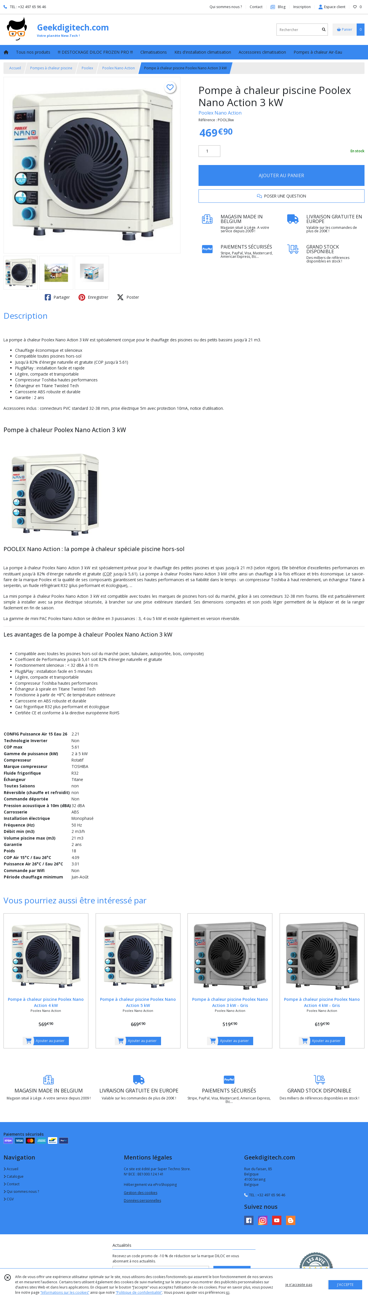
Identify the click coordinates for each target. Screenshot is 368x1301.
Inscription (302, 6)
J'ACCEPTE (345, 1284)
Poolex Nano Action (118, 68)
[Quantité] (209, 151)
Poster (128, 297)
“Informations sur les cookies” (64, 1292)
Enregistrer (93, 297)
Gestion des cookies (140, 1192)
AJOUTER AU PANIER (281, 175)
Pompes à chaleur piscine (51, 68)
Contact (256, 6)
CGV (8, 1199)
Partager (57, 297)
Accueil (15, 68)
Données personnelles (142, 1200)
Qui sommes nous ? (21, 1191)
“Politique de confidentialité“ (139, 1292)
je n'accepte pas (298, 1284)
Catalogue (13, 1176)
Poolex (87, 68)
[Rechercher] (324, 29)
